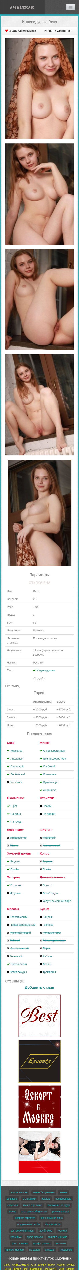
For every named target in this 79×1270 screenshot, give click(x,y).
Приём (15, 869)
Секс (10, 742)
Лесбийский (18, 774)
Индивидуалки (46, 670)
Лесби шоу (15, 829)
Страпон (16, 885)
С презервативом (54, 750)
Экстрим (13, 877)
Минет (45, 742)
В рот (14, 806)
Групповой (17, 766)
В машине (49, 774)
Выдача (15, 861)
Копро (45, 853)
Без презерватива (54, 758)
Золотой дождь (19, 853)
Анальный (17, 758)
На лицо (16, 813)
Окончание (15, 798)
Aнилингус (49, 790)
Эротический (19, 964)
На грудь (16, 821)
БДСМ (44, 909)
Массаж (13, 909)
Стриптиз (47, 798)
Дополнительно (52, 877)
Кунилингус (50, 782)
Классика (16, 750)
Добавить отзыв (39, 987)
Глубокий (49, 766)
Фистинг (46, 829)
